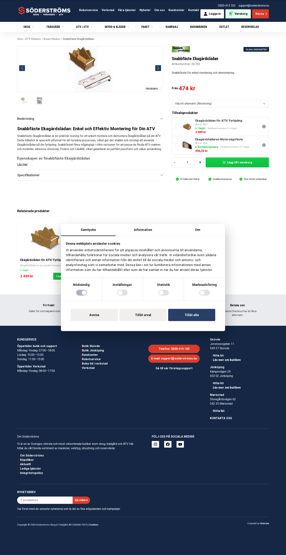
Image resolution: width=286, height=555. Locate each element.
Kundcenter (177, 10)
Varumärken (198, 27)
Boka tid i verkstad (95, 363)
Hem (20, 39)
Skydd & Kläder (115, 27)
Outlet (224, 27)
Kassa (262, 13)
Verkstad (108, 10)
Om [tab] (197, 230)
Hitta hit (218, 355)
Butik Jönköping (93, 350)
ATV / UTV (82, 27)
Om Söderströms (32, 455)
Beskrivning (25, 119)
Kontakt (193, 10)
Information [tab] (143, 230)
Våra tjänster (127, 10)
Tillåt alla (192, 315)
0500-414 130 (226, 5)
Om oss (159, 10)
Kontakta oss (221, 418)
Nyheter (145, 10)
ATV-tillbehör (33, 39)
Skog (27, 27)
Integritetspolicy (31, 473)
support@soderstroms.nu (253, 5)
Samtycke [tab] (88, 230)
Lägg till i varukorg (239, 162)
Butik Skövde (91, 346)
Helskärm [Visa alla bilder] (153, 88)
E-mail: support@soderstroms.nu (174, 358)
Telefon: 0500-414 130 (174, 349)
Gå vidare (81, 500)
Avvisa (94, 315)
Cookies (93, 524)
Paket (145, 27)
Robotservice (88, 10)
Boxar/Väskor (52, 39)
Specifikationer (28, 175)
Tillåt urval (143, 315)
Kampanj (172, 27)
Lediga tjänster (30, 468)
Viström (264, 523)
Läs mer (22, 164)
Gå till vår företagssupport (174, 368)
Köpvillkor (27, 460)
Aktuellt (25, 464)
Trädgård (53, 27)
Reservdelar (250, 27)
